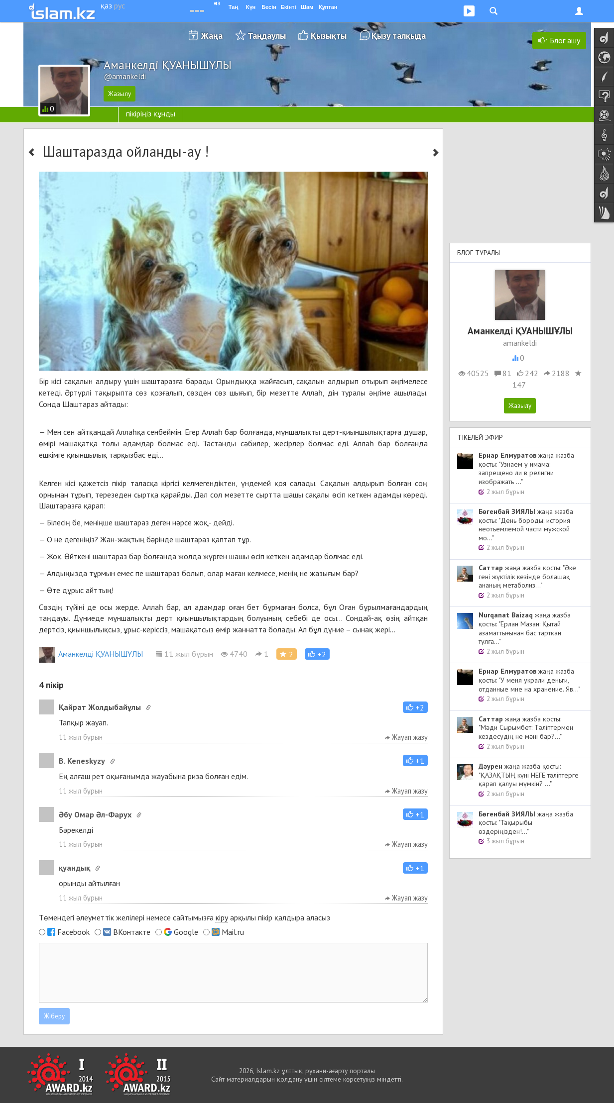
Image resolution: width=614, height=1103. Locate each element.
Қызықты (329, 35)
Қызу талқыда (398, 35)
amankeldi (520, 343)
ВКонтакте (131, 932)
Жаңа (212, 35)
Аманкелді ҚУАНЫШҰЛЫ (91, 654)
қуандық (74, 868)
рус (119, 5)
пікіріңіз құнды (150, 113)
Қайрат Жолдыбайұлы (100, 707)
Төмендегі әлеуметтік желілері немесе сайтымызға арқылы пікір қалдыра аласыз (184, 917)
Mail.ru (233, 932)
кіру (222, 917)
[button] (317, 654)
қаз (106, 5)
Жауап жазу (406, 737)
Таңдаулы (266, 35)
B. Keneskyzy (82, 761)
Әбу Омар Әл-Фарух (95, 814)
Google (186, 932)
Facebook (73, 932)
